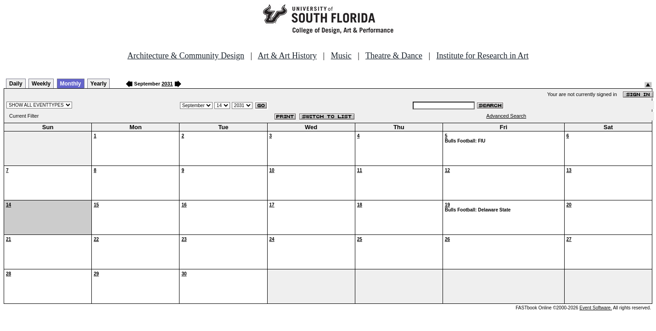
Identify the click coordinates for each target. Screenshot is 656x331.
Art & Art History (287, 55)
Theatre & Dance (393, 55)
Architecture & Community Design (186, 55)
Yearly (98, 83)
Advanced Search (506, 116)
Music (341, 55)
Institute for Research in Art (483, 55)
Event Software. (595, 307)
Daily (15, 83)
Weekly (41, 83)
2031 (167, 83)
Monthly (70, 83)
